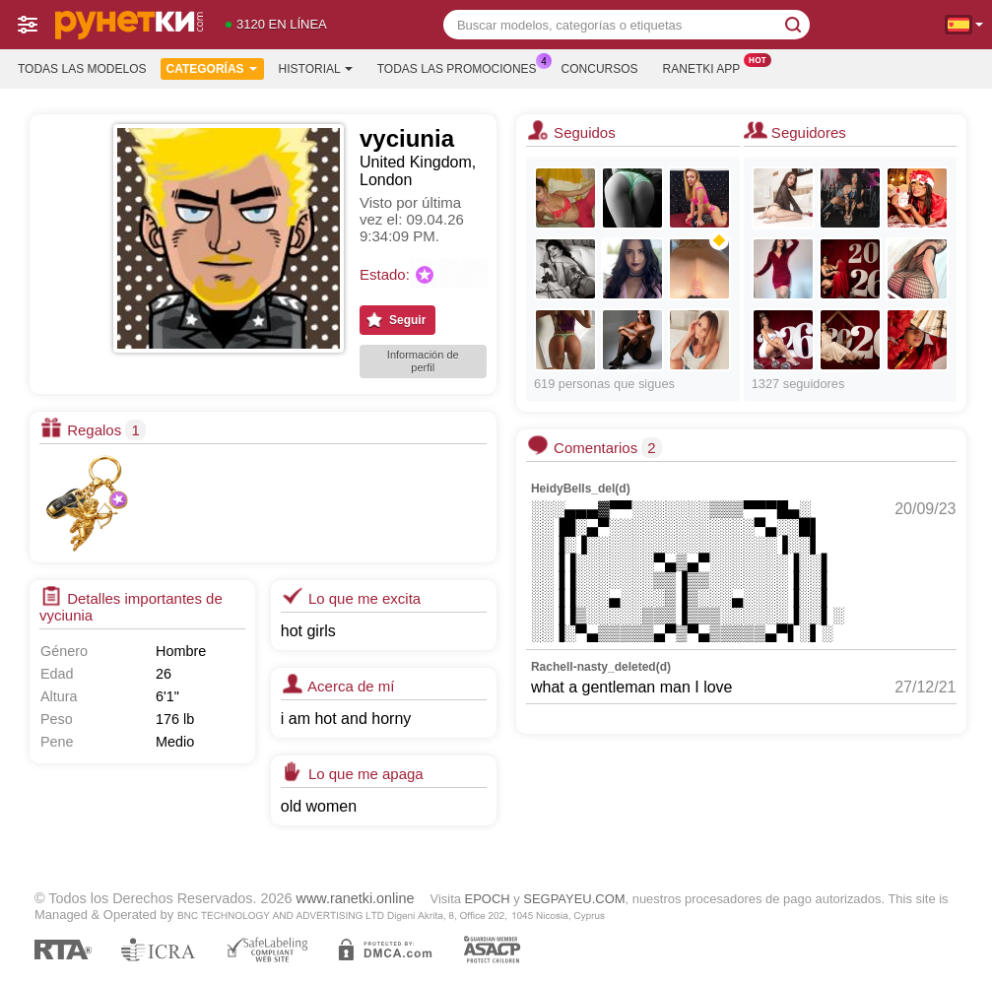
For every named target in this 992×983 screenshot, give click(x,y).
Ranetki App (707, 67)
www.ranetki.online (356, 898)
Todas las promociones (462, 67)
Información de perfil (423, 361)
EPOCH (487, 898)
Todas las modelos (82, 69)
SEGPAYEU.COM (574, 898)
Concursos (600, 69)
